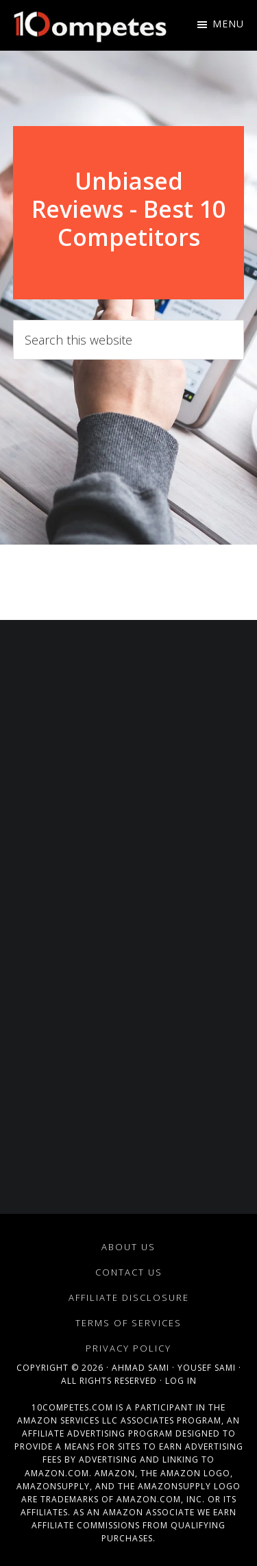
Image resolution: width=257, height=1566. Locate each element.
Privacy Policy (128, 1348)
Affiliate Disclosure (129, 1297)
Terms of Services (128, 1323)
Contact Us (128, 1272)
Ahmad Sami (140, 1368)
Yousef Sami (207, 1368)
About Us (128, 1247)
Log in (181, 1381)
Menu (228, 23)
